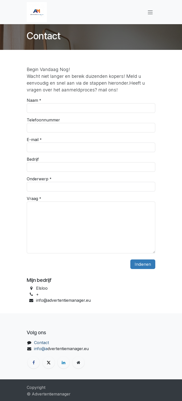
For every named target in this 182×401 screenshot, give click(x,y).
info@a (40, 348)
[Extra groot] (78, 362)
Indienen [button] (143, 264)
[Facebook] (33, 362)
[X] (49, 362)
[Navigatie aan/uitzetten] (150, 12)
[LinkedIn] (63, 362)
